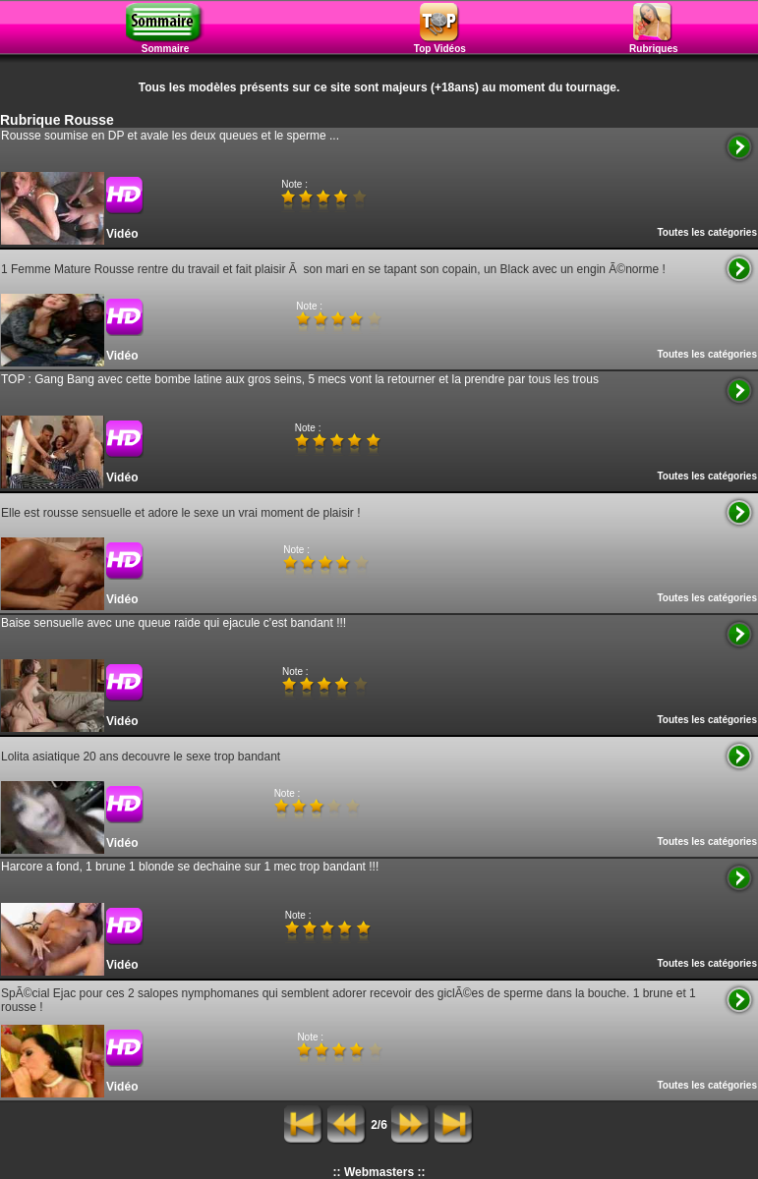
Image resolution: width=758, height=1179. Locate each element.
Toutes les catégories (707, 232)
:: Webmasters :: (379, 1172)
